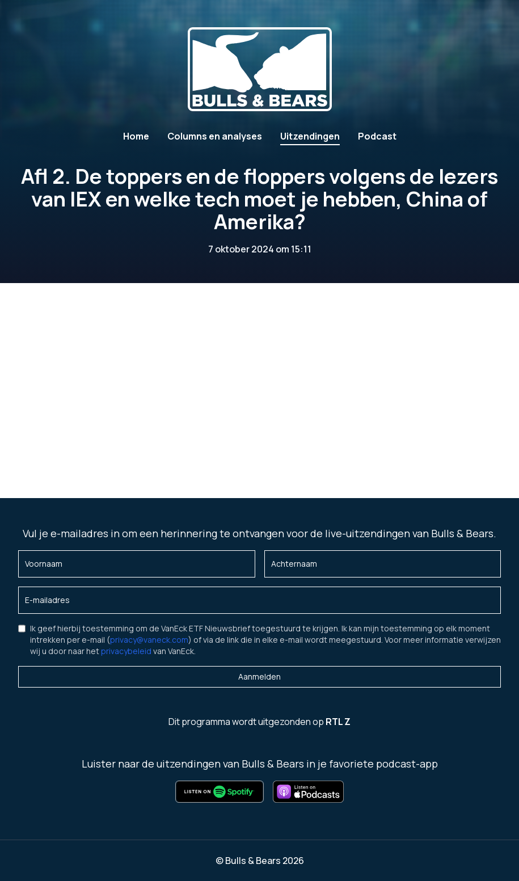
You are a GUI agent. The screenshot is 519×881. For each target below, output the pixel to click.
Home (136, 136)
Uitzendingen (310, 136)
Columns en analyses (214, 136)
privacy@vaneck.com (149, 639)
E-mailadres (47, 600)
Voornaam (43, 563)
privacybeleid (126, 651)
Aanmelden (259, 676)
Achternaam (294, 563)
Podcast (377, 136)
